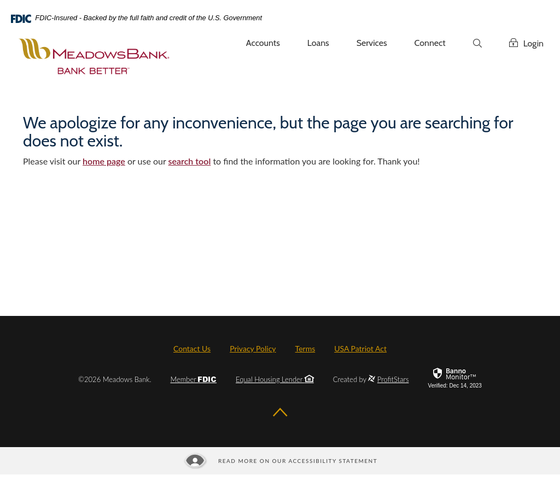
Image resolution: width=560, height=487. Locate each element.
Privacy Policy (253, 348)
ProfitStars (393, 379)
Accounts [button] (263, 43)
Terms (305, 348)
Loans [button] (318, 43)
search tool (189, 161)
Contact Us (192, 348)
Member (193, 379)
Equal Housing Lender (275, 379)
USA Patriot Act (360, 348)
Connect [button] (430, 43)
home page (104, 161)
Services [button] (372, 43)
